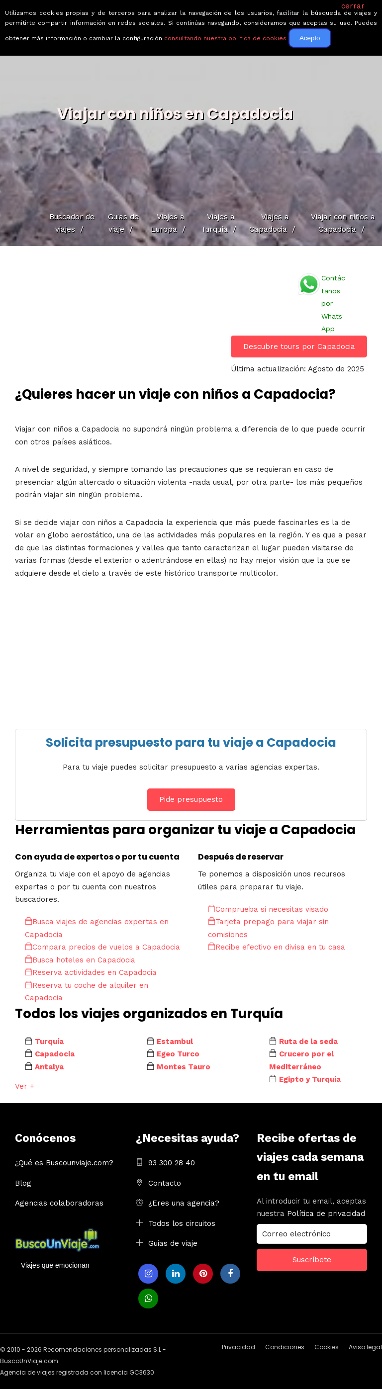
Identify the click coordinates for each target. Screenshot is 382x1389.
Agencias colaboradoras (59, 1203)
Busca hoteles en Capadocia (80, 959)
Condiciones (284, 1347)
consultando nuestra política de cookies (225, 38)
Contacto (164, 1183)
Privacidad (238, 1347)
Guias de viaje (172, 1243)
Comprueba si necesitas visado (268, 909)
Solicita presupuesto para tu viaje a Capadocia (191, 742)
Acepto (309, 38)
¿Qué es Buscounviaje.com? (64, 1162)
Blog (23, 1183)
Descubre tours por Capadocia (299, 346)
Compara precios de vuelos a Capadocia (102, 947)
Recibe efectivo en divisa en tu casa (276, 947)
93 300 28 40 (171, 1162)
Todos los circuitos (181, 1223)
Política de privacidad (326, 1213)
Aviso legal (365, 1347)
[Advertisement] (191, 659)
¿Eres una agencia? (183, 1203)
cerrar (353, 5)
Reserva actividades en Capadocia (91, 972)
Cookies (326, 1347)
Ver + (24, 1086)
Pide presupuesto (191, 799)
